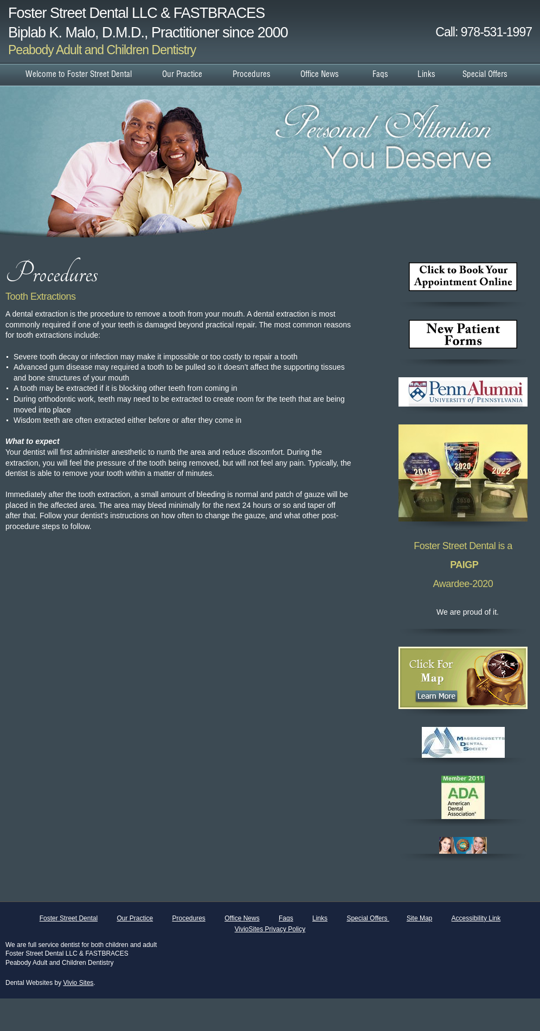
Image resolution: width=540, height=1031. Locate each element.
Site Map (419, 918)
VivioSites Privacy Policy (270, 929)
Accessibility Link (476, 918)
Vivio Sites (78, 983)
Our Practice (135, 918)
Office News (241, 918)
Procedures (188, 918)
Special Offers (367, 918)
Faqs (286, 918)
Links (319, 918)
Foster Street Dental (69, 918)
